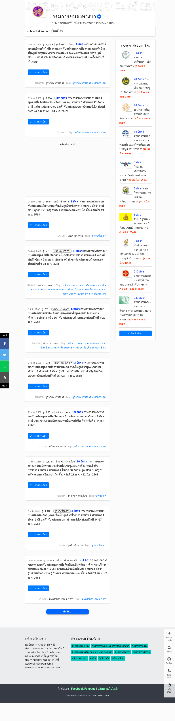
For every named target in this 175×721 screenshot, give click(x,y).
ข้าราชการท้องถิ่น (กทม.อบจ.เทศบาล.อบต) (92, 652)
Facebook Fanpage (83, 688)
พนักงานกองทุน (83, 132)
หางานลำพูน (101, 285)
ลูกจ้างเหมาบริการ (81, 83)
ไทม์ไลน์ (57, 31)
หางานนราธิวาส (81, 294)
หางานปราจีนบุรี (81, 347)
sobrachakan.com (38, 31)
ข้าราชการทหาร (122, 652)
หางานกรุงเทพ (99, 83)
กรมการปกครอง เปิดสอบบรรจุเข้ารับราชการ (134, 88)
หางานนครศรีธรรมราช (89, 289)
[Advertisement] (67, 171)
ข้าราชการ (100, 495)
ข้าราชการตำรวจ (141, 652)
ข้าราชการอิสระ (139, 646)
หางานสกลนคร (54, 289)
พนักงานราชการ (71, 285)
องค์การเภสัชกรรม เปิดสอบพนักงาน (135, 61)
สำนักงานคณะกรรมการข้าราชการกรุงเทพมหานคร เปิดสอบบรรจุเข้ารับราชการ (135, 310)
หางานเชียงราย (98, 294)
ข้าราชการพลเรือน (80, 646)
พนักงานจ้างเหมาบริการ (94, 599)
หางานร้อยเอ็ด (87, 285)
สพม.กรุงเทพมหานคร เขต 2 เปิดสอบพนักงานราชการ (135, 223)
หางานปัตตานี (69, 289)
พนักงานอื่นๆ (118, 658)
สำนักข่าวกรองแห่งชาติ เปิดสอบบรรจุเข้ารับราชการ (135, 280)
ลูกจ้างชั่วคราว (98, 235)
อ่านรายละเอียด (38, 72)
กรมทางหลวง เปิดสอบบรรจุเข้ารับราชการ (135, 114)
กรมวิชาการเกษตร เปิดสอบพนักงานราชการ (135, 197)
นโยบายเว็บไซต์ (107, 688)
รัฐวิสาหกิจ (104, 658)
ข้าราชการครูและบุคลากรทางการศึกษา (110, 646)
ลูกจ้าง (93, 658)
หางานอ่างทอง (37, 289)
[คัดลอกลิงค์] (4, 377)
